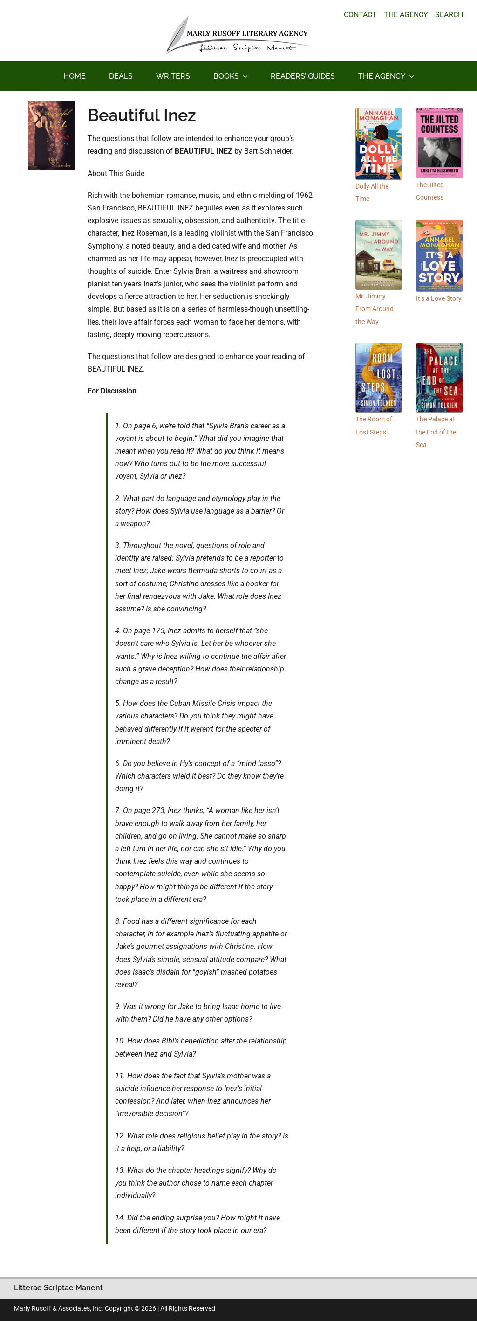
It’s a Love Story (439, 298)
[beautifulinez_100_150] (51, 104)
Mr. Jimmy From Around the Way (374, 308)
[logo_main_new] (238, 19)
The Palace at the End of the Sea (436, 431)
